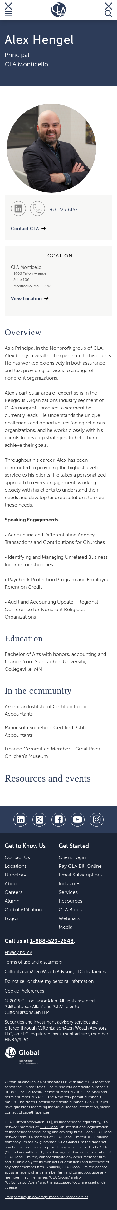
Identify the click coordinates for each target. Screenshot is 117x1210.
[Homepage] (58, 10)
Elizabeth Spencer (34, 1112)
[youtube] (78, 820)
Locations (16, 866)
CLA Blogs (70, 910)
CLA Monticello (26, 65)
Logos (11, 918)
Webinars (69, 918)
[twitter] (39, 820)
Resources (70, 901)
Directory (15, 875)
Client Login (72, 857)
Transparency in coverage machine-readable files (46, 1197)
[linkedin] (20, 820)
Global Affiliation (23, 910)
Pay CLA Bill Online (80, 866)
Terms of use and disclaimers (33, 962)
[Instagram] (97, 820)
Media (65, 927)
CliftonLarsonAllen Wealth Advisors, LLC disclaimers (55, 972)
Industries (69, 883)
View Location (26, 299)
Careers (13, 892)
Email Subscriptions (81, 875)
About (11, 883)
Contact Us (17, 857)
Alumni (13, 901)
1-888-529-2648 (52, 941)
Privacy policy (18, 953)
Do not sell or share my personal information (49, 981)
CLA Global (49, 1127)
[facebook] (58, 820)
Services (68, 892)
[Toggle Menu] (8, 9)
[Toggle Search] (108, 9)
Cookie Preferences (24, 991)
